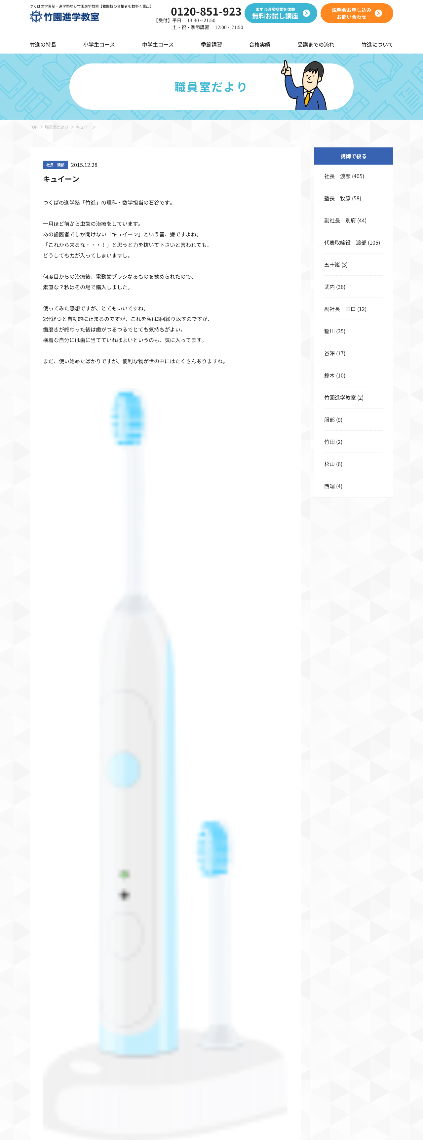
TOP (34, 127)
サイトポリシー (163, 1126)
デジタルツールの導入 (56, 968)
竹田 (329, 442)
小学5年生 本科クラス (119, 1014)
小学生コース (99, 44)
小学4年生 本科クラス (119, 998)
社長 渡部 (337, 176)
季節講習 (211, 44)
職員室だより (57, 127)
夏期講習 (296, 982)
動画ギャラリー (48, 1004)
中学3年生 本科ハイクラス (243, 1014)
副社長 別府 (340, 220)
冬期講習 (296, 998)
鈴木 (329, 375)
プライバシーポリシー (116, 1126)
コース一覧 (105, 951)
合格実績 (259, 44)
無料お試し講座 (334, 986)
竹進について (377, 951)
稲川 (329, 331)
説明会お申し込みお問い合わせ (266, 681)
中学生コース (158, 44)
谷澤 (329, 353)
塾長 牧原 (337, 198)
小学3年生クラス (112, 982)
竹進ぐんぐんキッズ (115, 966)
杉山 (329, 464)
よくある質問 (377, 1014)
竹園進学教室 (340, 397)
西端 (329, 486)
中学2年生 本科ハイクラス (243, 998)
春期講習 (296, 966)
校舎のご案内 (377, 966)
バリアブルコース (231, 966)
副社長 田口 (340, 309)
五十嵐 (332, 264)
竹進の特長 (43, 951)
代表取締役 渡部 (345, 242)
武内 (329, 287)
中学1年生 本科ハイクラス (243, 982)
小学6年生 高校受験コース (125, 1030)
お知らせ (372, 982)
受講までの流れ (315, 44)
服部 (329, 419)
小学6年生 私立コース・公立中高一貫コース (146, 1046)
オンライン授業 (48, 986)
